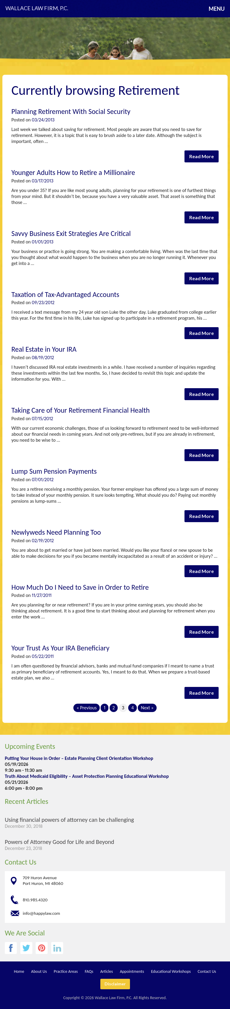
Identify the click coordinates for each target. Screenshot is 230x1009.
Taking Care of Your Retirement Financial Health (80, 410)
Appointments (132, 971)
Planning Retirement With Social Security (70, 111)
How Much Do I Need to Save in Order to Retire (80, 587)
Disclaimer (115, 983)
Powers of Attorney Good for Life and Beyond (59, 841)
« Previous (86, 708)
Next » (147, 708)
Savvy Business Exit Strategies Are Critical (71, 233)
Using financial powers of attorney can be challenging (69, 819)
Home (19, 971)
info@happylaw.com (41, 913)
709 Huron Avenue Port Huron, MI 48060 (43, 880)
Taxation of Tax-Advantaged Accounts (65, 294)
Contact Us (20, 862)
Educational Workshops (171, 971)
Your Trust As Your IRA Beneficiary (60, 648)
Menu (217, 8)
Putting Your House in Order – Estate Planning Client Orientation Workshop (79, 758)
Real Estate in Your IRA (43, 349)
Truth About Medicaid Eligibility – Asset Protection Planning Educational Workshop (87, 776)
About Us (39, 971)
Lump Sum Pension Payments (54, 471)
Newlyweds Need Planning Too (56, 532)
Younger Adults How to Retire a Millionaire (73, 172)
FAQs (89, 971)
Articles (106, 971)
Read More (201, 156)
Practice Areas (66, 971)
